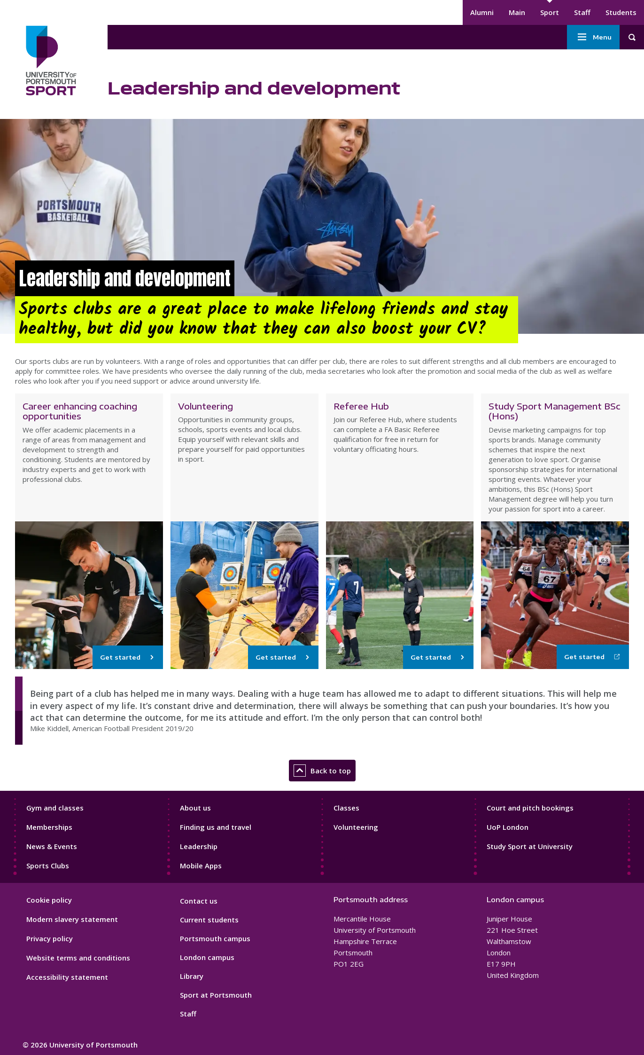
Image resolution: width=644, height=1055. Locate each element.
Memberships (49, 827)
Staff (582, 12)
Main (517, 12)
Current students (209, 919)
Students (620, 12)
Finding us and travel (215, 827)
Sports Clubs (47, 865)
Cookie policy (49, 900)
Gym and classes (55, 807)
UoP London (507, 827)
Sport (549, 12)
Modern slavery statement (72, 919)
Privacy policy (49, 938)
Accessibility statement (67, 977)
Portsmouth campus (215, 938)
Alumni (482, 12)
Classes (346, 807)
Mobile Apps (201, 865)
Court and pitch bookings (530, 807)
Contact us (198, 900)
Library (191, 976)
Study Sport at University (530, 846)
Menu (593, 37)
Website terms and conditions (78, 957)
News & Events (51, 846)
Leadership (198, 846)
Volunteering (356, 827)
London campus (207, 957)
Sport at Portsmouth (216, 995)
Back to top (322, 770)
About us (195, 807)
